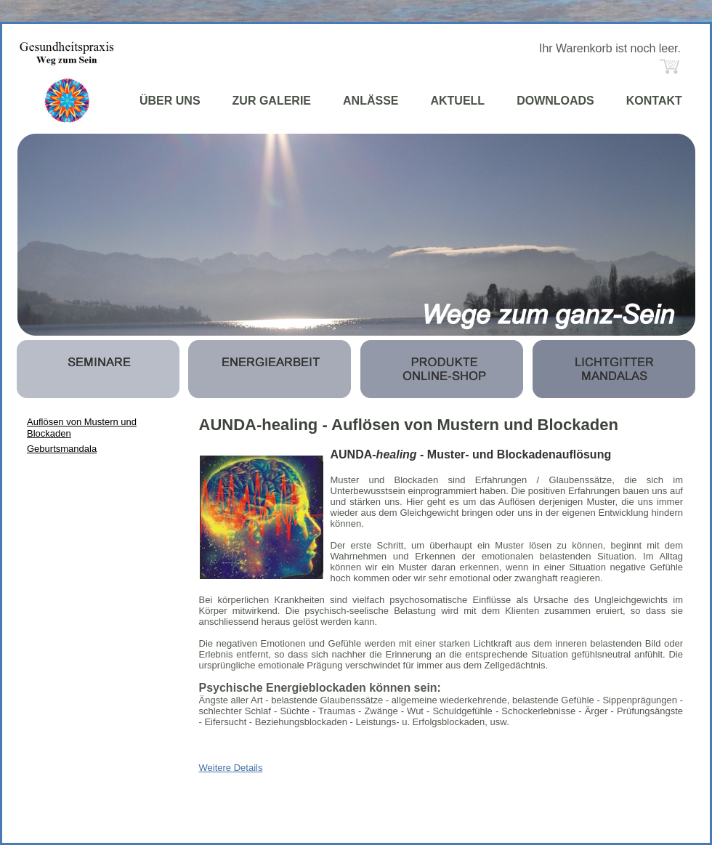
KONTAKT (654, 100)
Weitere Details (231, 767)
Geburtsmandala (62, 448)
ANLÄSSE (370, 100)
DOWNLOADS (555, 100)
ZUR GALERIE (271, 100)
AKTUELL (457, 100)
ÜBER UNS (170, 100)
